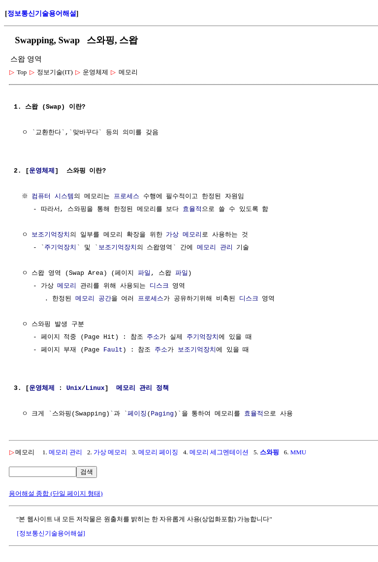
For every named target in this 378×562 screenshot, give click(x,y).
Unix (74, 388)
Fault (113, 350)
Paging (162, 414)
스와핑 (269, 452)
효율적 (192, 209)
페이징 (137, 414)
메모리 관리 (215, 247)
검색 (86, 471)
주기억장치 (60, 247)
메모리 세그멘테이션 (219, 452)
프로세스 (127, 196)
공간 (104, 299)
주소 (153, 337)
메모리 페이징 (158, 452)
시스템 (65, 196)
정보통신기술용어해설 (41, 13)
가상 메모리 (184, 235)
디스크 (159, 286)
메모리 (66, 286)
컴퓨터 (42, 196)
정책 (162, 388)
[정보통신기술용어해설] (51, 533)
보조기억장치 (51, 235)
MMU (298, 452)
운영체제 (42, 171)
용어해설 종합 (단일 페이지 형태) (56, 493)
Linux (95, 388)
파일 (144, 273)
